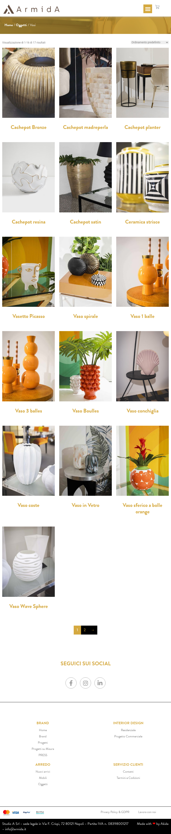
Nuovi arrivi (43, 771)
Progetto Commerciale (128, 736)
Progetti (43, 742)
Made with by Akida (153, 823)
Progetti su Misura (43, 749)
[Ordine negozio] (150, 42)
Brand (43, 736)
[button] (147, 8)
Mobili (43, 778)
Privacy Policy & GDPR (115, 812)
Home (8, 25)
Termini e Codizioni (128, 778)
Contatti (128, 771)
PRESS (43, 755)
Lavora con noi (147, 812)
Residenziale (128, 730)
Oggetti (21, 25)
